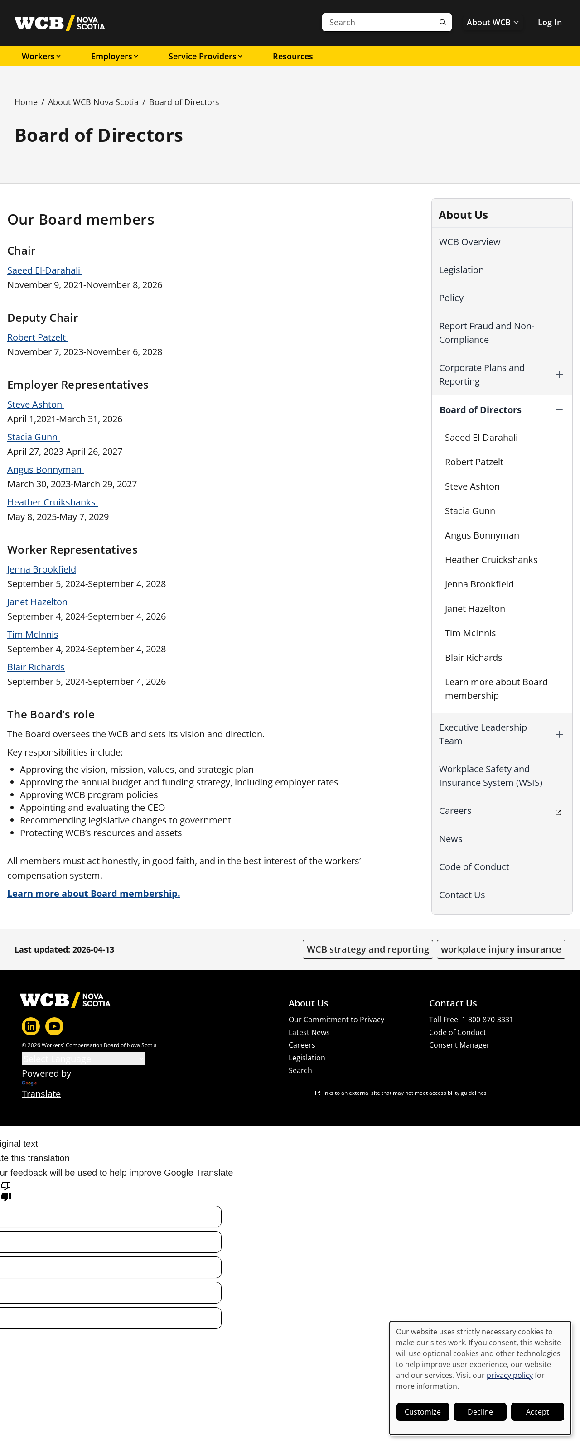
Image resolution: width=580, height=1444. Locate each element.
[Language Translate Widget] (83, 1058)
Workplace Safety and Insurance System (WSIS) (490, 776)
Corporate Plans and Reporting (482, 374)
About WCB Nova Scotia (93, 101)
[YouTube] (54, 1026)
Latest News (309, 1032)
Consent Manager (459, 1044)
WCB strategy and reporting (368, 949)
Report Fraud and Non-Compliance (486, 333)
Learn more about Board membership (496, 689)
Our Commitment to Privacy (336, 1019)
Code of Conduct (474, 867)
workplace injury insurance (501, 949)
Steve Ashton (472, 486)
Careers (455, 810)
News (451, 839)
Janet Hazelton (475, 608)
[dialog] (480, 1378)
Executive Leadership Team (483, 734)
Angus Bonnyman (482, 535)
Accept (537, 1412)
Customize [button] (423, 1412)
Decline (480, 1412)
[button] (559, 375)
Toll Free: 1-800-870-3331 (471, 1019)
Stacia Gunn (470, 511)
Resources (293, 56)
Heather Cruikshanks (52, 502)
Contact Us (462, 895)
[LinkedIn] (31, 1026)
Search (300, 1070)
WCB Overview (470, 242)
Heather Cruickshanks (491, 560)
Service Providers (206, 56)
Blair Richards (474, 657)
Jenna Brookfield (479, 584)
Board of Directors (481, 410)
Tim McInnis (470, 633)
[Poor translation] (5, 1191)
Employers (115, 56)
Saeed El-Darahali (481, 437)
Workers (42, 56)
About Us (309, 1003)
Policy (451, 298)
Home (26, 101)
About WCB (493, 22)
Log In (550, 22)
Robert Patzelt (474, 462)
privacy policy (510, 1375)
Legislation (461, 270)
